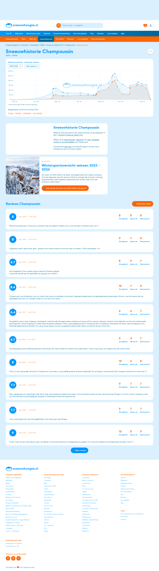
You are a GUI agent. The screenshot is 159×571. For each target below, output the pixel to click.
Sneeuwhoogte (12, 39)
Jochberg (47, 480)
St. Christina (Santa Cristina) (53, 514)
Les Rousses (86, 483)
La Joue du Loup (88, 489)
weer (89, 140)
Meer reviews (79, 450)
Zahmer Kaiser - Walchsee (14, 525)
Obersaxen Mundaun (13, 511)
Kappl (46, 531)
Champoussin (70, 45)
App (122, 33)
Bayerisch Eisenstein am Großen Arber (19, 506)
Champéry (27, 113)
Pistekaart (60, 39)
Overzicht (24, 45)
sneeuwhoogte (69, 140)
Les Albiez (47, 478)
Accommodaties (80, 33)
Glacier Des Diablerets (13, 478)
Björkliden (9, 480)
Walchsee (85, 531)
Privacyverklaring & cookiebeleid (132, 514)
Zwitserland (34, 45)
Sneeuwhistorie (46, 39)
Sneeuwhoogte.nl (12, 45)
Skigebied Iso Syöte (13, 523)
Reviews (100, 33)
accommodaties (68, 142)
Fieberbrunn (48, 511)
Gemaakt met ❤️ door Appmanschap (20, 567)
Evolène (8, 494)
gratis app (68, 147)
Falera (46, 523)
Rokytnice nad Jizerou (13, 497)
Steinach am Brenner (89, 503)
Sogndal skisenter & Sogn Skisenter (18, 520)
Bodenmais (86, 523)
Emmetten (47, 500)
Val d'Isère (86, 525)
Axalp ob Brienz (49, 494)
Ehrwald (46, 508)
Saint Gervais (48, 517)
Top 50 (9, 33)
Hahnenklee (86, 494)
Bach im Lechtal (87, 480)
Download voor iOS (12, 546)
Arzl (45, 528)
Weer (24, 39)
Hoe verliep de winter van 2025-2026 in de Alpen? (65, 188)
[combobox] (82, 25)
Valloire (46, 520)
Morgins (18, 113)
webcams (79, 140)
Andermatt (86, 514)
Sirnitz (46, 489)
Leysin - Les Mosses (12, 531)
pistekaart (95, 140)
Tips (92, 33)
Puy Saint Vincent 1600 (90, 508)
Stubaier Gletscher (12, 503)
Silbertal (85, 511)
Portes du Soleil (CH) (54, 45)
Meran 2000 (10, 508)
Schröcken (86, 478)
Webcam (32, 39)
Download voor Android (14, 543)
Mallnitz (85, 528)
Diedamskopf (10, 492)
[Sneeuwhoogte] (29, 25)
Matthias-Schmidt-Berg (90, 520)
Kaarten (47, 33)
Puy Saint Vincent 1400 (90, 500)
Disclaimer (124, 517)
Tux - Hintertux (49, 525)
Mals (45, 483)
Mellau (8, 483)
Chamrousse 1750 (50, 486)
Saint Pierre (10, 486)
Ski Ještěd (9, 500)
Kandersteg (86, 506)
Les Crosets (37, 113)
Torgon (10, 113)
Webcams (19, 33)
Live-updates (82, 39)
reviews (56, 142)
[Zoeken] (82, 25)
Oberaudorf (48, 492)
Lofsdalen (9, 528)
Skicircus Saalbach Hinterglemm (17, 514)
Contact (123, 519)
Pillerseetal (9, 489)
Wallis (42, 45)
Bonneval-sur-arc (11, 517)
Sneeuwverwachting (62, 33)
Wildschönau (86, 517)
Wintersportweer (33, 33)
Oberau (46, 503)
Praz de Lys (48, 497)
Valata (84, 492)
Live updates (112, 33)
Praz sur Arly (48, 506)
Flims (84, 486)
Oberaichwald (87, 497)
